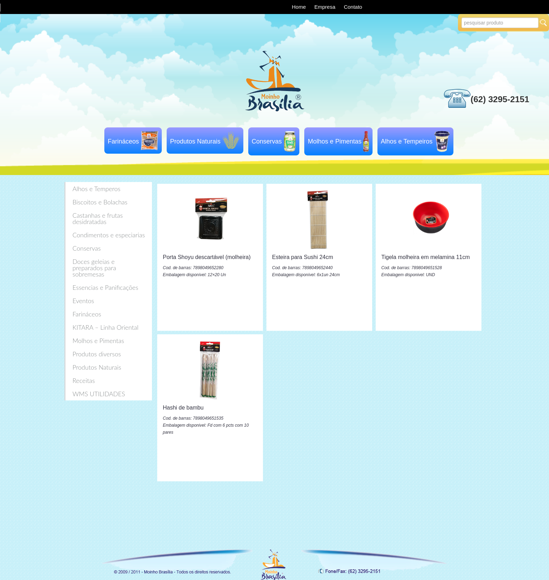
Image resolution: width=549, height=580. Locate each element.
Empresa (325, 7)
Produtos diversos (96, 354)
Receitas (83, 380)
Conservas (267, 141)
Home (299, 7)
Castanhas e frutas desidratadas (97, 218)
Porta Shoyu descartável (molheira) (207, 257)
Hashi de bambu (183, 408)
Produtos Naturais (195, 141)
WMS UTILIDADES (98, 394)
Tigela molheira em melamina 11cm (425, 257)
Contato (353, 7)
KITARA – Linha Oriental (105, 327)
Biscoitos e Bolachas (99, 202)
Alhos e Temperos (96, 189)
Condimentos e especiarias (108, 235)
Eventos (83, 301)
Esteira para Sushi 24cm (302, 257)
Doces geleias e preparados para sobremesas (94, 268)
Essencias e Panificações (105, 287)
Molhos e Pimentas (334, 141)
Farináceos (123, 141)
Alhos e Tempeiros (407, 141)
